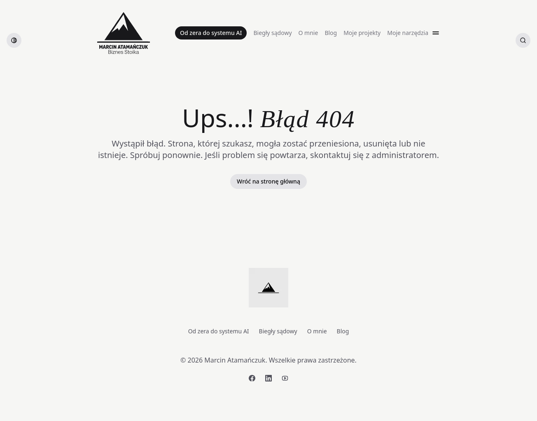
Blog (331, 33)
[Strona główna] (123, 33)
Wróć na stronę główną (268, 181)
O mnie (308, 33)
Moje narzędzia (407, 33)
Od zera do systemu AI (211, 33)
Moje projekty (362, 33)
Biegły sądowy (272, 33)
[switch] (14, 40)
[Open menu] (436, 33)
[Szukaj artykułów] (523, 40)
